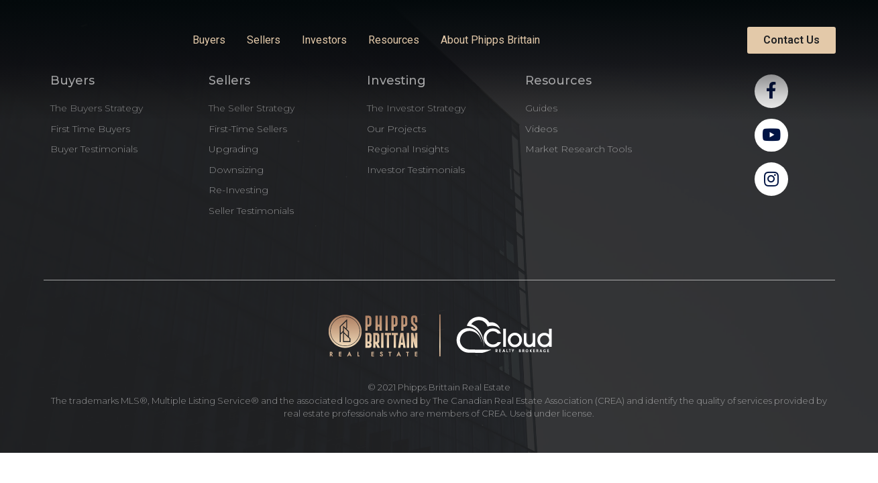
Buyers (209, 40)
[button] (791, 40)
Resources (393, 40)
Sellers (263, 40)
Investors (324, 40)
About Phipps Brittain (490, 40)
